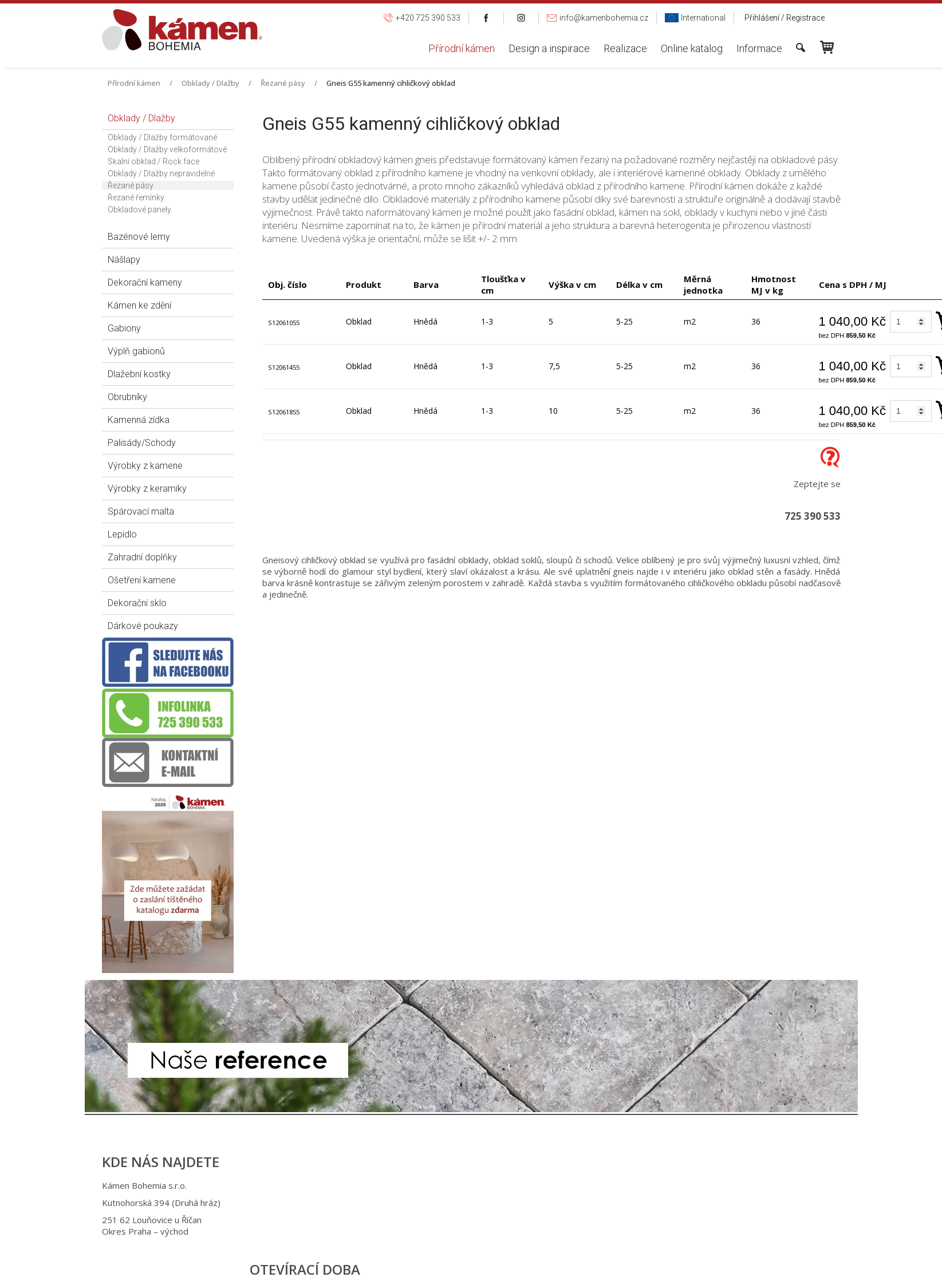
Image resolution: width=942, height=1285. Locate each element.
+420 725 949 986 (466, 1202)
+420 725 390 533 (465, 1185)
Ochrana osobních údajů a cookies (563, 1268)
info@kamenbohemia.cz (478, 1219)
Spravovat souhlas (659, 1268)
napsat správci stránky (460, 1268)
